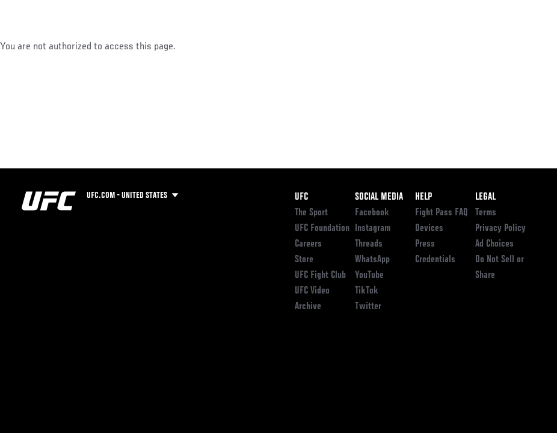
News (184, 46)
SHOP (485, 46)
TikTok (366, 291)
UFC (301, 197)
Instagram (372, 228)
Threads (369, 244)
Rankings (84, 46)
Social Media (379, 197)
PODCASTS (438, 46)
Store (304, 259)
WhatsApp (372, 259)
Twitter (368, 306)
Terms (485, 212)
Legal (485, 197)
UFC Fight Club (320, 275)
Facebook (372, 212)
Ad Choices (494, 244)
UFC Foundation (322, 228)
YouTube (369, 275)
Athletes (137, 46)
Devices (429, 228)
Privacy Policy (500, 228)
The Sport (311, 212)
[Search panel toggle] (517, 45)
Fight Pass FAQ (441, 212)
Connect (338, 46)
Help (423, 197)
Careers (308, 244)
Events (33, 46)
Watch (387, 46)
